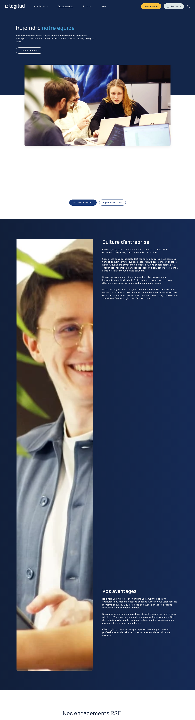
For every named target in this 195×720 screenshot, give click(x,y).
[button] (29, 50)
